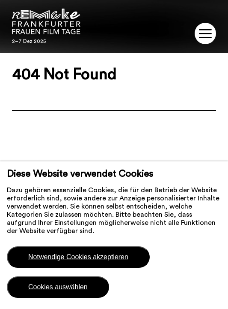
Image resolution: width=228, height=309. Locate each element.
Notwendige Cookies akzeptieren (78, 257)
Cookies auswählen (58, 287)
